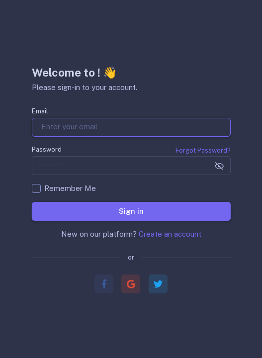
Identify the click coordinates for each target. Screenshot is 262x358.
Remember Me (70, 188)
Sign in (130, 210)
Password (47, 149)
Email (40, 111)
